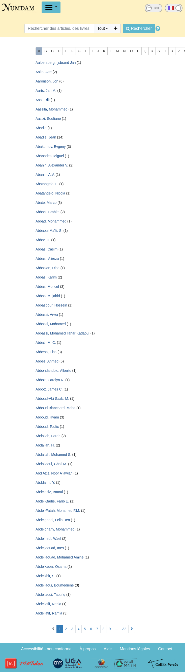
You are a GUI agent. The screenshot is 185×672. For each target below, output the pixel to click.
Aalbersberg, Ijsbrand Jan (56, 63)
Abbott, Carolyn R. (50, 380)
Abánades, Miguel (50, 156)
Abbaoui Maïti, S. (49, 231)
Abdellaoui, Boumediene (55, 585)
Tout (101, 28)
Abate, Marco (46, 203)
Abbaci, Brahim (47, 212)
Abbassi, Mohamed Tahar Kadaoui (62, 333)
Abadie (41, 128)
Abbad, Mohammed (51, 221)
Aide (108, 649)
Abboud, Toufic (47, 427)
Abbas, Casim (46, 249)
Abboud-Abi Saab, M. (52, 399)
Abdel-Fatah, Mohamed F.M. (58, 511)
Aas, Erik (43, 100)
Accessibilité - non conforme (46, 649)
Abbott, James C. (49, 389)
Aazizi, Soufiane (48, 119)
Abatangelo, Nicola (50, 193)
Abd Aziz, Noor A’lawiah (54, 473)
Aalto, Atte (44, 72)
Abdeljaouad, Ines (50, 548)
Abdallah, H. (45, 445)
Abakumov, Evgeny (51, 147)
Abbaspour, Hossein (51, 305)
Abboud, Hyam (47, 417)
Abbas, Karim (46, 277)
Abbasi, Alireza (47, 259)
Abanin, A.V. (45, 175)
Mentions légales (135, 649)
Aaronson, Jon (47, 81)
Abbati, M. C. (46, 343)
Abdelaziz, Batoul (49, 492)
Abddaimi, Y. (45, 483)
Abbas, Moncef (47, 287)
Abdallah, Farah (48, 436)
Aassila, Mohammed (52, 109)
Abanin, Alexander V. (52, 165)
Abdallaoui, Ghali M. (51, 464)
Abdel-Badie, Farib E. (52, 501)
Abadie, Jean (46, 137)
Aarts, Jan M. (46, 91)
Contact (165, 649)
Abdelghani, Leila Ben (53, 520)
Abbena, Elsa (46, 352)
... (116, 629)
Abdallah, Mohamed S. (53, 455)
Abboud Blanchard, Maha (55, 408)
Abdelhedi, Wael (48, 539)
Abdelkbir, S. (45, 576)
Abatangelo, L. (47, 184)
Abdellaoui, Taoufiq (50, 595)
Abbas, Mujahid (48, 296)
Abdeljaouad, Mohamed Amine (60, 557)
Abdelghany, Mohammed (55, 529)
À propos (88, 649)
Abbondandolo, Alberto (53, 371)
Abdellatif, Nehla (48, 604)
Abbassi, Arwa (47, 315)
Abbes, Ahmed (47, 361)
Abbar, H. (43, 240)
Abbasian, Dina (47, 268)
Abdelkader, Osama (51, 567)
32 (124, 629)
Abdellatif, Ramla (49, 613)
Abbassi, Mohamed (51, 324)
